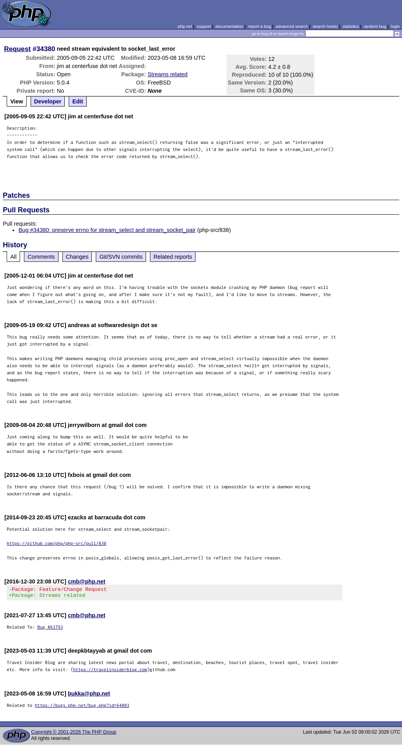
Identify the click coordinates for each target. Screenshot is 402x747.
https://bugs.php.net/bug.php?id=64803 (82, 707)
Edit (77, 101)
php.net (185, 26)
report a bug (259, 26)
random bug (375, 26)
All (13, 257)
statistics (351, 26)
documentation (229, 26)
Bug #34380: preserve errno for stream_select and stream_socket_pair (107, 230)
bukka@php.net (89, 696)
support (204, 26)
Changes (77, 257)
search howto (325, 26)
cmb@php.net (87, 581)
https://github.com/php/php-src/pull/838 (56, 543)
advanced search (292, 26)
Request (17, 49)
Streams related (168, 74)
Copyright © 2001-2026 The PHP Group (73, 734)
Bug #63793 (50, 629)
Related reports (172, 257)
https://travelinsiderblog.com (110, 671)
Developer (48, 101)
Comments (41, 257)
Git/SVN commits (121, 257)
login (395, 26)
